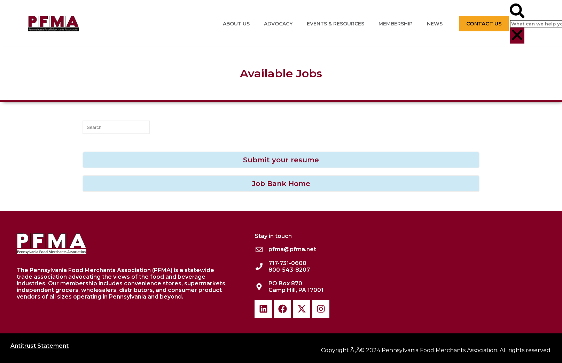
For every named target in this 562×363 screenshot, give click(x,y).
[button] (517, 11)
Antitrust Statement (39, 345)
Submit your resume (281, 160)
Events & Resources (335, 24)
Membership (395, 24)
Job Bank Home (281, 183)
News (435, 24)
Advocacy (278, 24)
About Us (236, 24)
